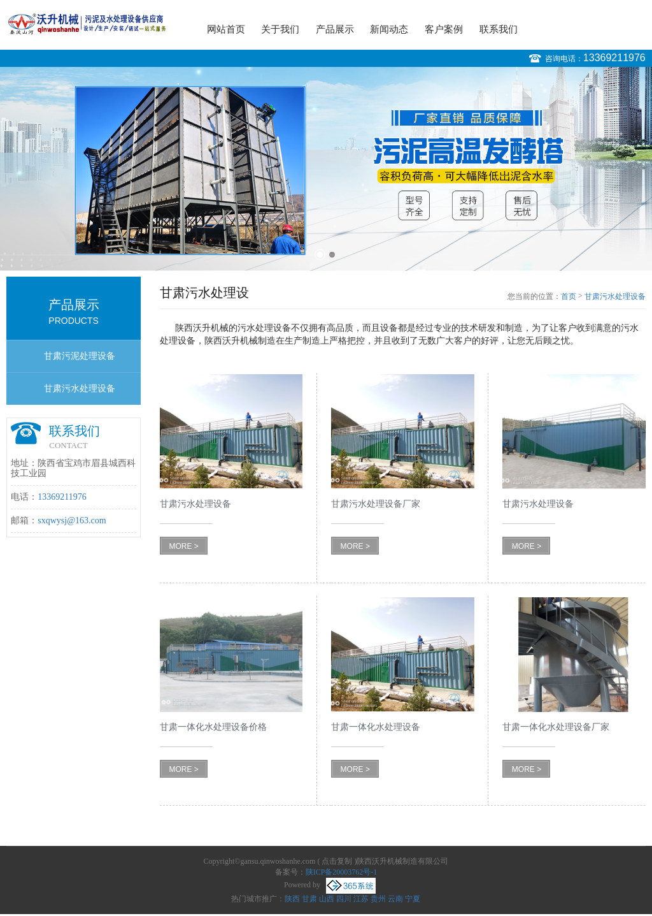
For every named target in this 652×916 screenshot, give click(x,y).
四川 (343, 898)
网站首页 (226, 29)
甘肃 (309, 898)
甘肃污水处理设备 (79, 388)
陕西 (292, 898)
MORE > (183, 546)
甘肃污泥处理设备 (79, 356)
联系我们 (498, 29)
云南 (395, 898)
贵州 (378, 898)
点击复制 (337, 861)
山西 (326, 898)
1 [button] (320, 255)
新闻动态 (389, 29)
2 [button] (332, 255)
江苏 (361, 898)
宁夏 (412, 898)
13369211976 (614, 57)
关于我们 (280, 29)
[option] (326, 169)
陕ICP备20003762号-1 (342, 872)
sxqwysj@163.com (72, 520)
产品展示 (335, 29)
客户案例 (444, 29)
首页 (568, 296)
